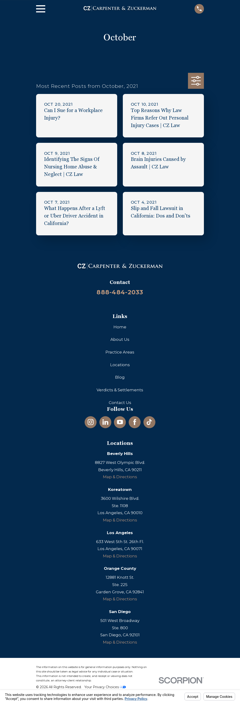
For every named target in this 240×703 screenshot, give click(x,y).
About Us (119, 339)
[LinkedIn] (105, 422)
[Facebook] (135, 422)
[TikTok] (149, 422)
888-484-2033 (120, 292)
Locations (120, 364)
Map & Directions (120, 476)
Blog (120, 377)
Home (119, 327)
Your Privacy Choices (105, 687)
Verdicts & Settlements (120, 390)
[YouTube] (120, 422)
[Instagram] (91, 422)
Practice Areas (119, 352)
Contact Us (120, 402)
